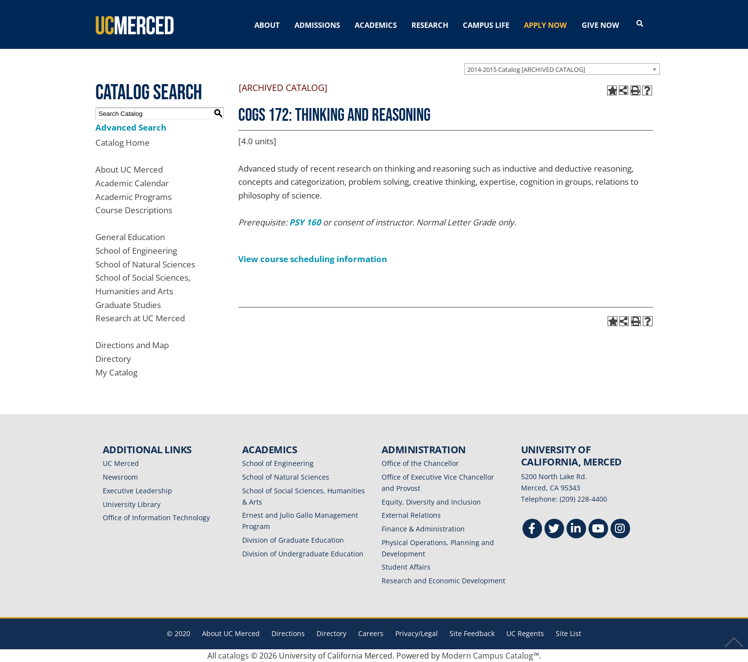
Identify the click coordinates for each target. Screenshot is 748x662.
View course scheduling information (312, 259)
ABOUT (267, 25)
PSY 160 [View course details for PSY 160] (305, 222)
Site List (568, 633)
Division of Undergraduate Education (302, 553)
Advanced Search (130, 127)
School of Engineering (136, 250)
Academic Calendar (132, 183)
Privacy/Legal (416, 633)
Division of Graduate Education (293, 540)
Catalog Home (122, 142)
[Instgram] (620, 529)
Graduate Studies (128, 304)
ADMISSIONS (317, 25)
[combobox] (562, 69)
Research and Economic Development (443, 580)
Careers (371, 633)
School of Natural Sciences (145, 264)
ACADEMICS (376, 25)
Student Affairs (406, 567)
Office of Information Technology (156, 517)
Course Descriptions (133, 210)
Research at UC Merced (140, 318)
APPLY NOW (545, 25)
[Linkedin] (576, 529)
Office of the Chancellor (420, 463)
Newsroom (120, 477)
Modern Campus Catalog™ (490, 655)
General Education (130, 237)
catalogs (233, 655)
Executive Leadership (137, 490)
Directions (288, 633)
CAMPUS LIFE (486, 25)
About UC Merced (129, 169)
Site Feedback (472, 633)
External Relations (411, 515)
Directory (113, 358)
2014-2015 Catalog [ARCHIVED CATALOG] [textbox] (526, 69)
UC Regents (525, 633)
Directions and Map (132, 345)
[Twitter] (554, 529)
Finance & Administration (423, 528)
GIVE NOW (600, 25)
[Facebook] (532, 529)
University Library (131, 504)
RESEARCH (429, 25)
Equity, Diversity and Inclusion (431, 502)
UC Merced (121, 463)
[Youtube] (598, 529)
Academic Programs (133, 196)
